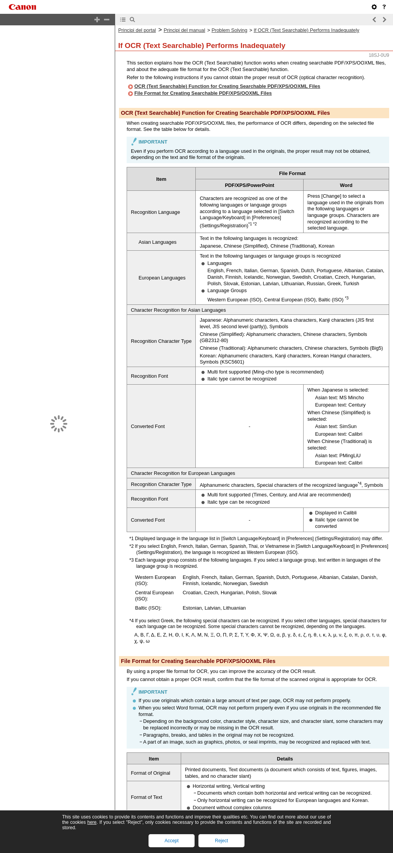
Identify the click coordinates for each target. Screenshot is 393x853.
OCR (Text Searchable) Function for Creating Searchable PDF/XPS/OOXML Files (227, 80)
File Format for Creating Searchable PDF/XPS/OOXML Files (203, 86)
